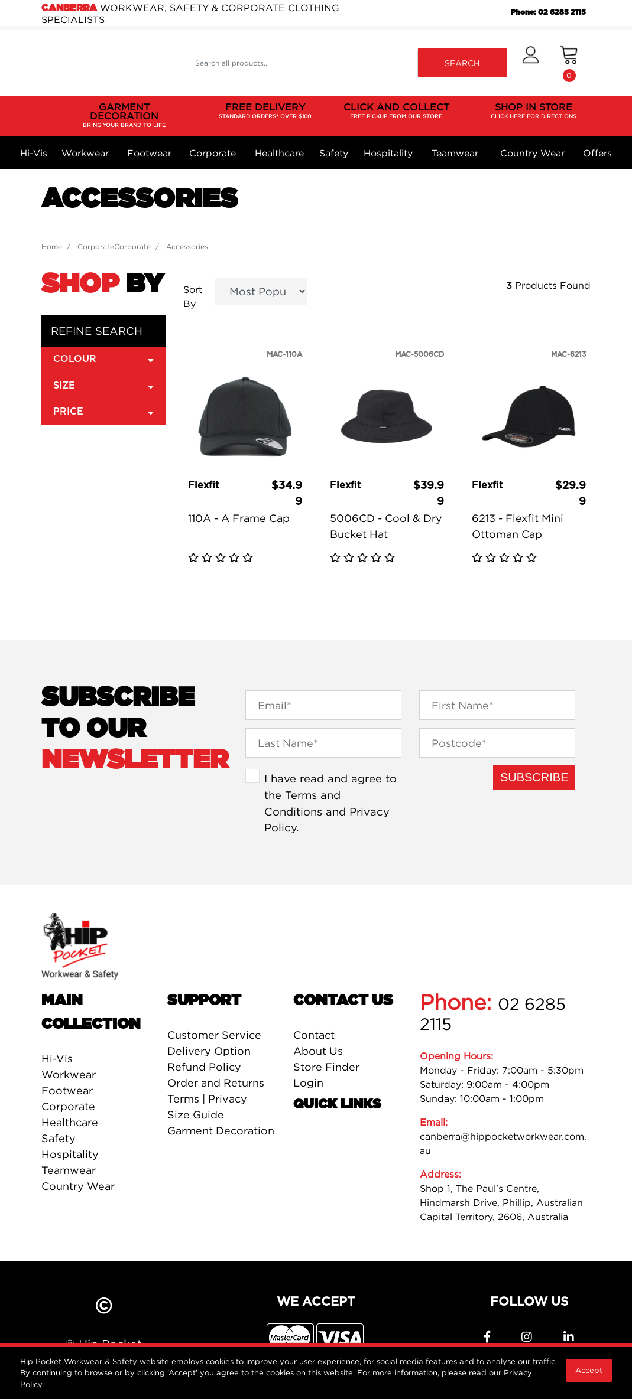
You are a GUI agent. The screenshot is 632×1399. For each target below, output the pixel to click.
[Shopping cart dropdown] (569, 62)
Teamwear (455, 153)
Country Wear (532, 153)
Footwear (149, 153)
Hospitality (388, 153)
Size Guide (195, 1114)
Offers (597, 153)
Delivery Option (209, 1050)
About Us (318, 1050)
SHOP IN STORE (533, 111)
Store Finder (326, 1066)
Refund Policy (204, 1066)
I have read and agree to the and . (330, 802)
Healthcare (279, 153)
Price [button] (103, 411)
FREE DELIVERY (265, 111)
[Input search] (300, 63)
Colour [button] (103, 359)
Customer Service (214, 1035)
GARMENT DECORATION (124, 115)
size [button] (103, 385)
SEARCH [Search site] (462, 62)
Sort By (192, 296)
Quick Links (337, 1104)
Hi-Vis (33, 153)
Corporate (212, 153)
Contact (314, 1035)
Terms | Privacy (207, 1098)
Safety (333, 153)
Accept (588, 1370)
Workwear (85, 153)
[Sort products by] (261, 291)
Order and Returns (215, 1082)
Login (308, 1082)
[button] (530, 62)
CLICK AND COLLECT (396, 111)
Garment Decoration (220, 1130)
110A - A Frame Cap (239, 518)
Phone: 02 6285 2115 (548, 12)
